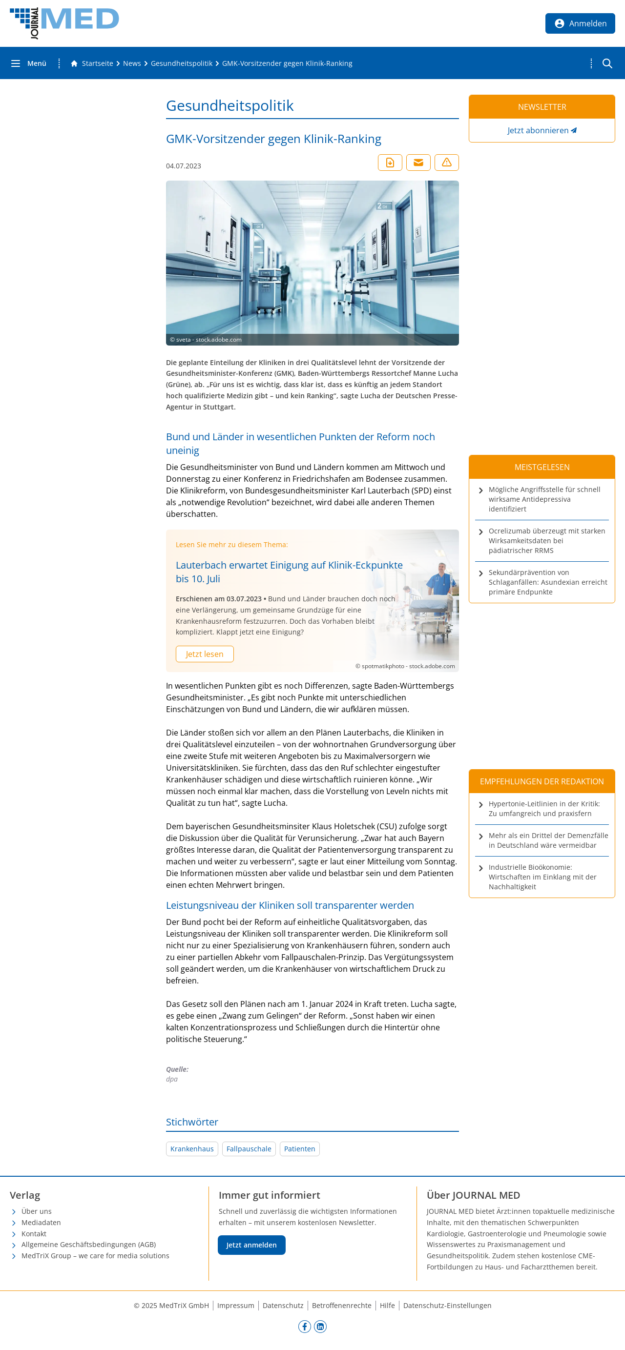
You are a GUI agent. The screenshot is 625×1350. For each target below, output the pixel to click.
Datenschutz (283, 1305)
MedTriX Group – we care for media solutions (95, 1255)
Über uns (36, 1211)
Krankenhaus (192, 1148)
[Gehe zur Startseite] (91, 63)
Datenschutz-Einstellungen (447, 1305)
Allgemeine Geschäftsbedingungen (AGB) (88, 1244)
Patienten (299, 1148)
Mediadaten (41, 1222)
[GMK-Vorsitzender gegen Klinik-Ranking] (287, 63)
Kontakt (33, 1233)
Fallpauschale (249, 1148)
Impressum (235, 1305)
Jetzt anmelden (252, 1244)
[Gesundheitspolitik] (181, 63)
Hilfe (387, 1305)
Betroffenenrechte (342, 1305)
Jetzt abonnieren (538, 130)
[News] (132, 63)
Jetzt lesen (205, 654)
